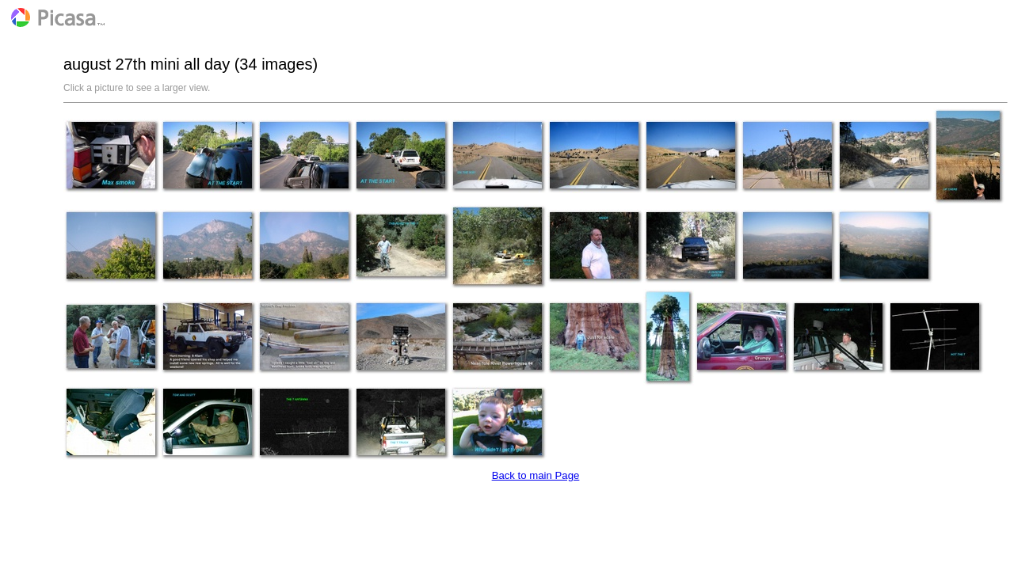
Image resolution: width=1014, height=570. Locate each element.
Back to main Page (536, 475)
